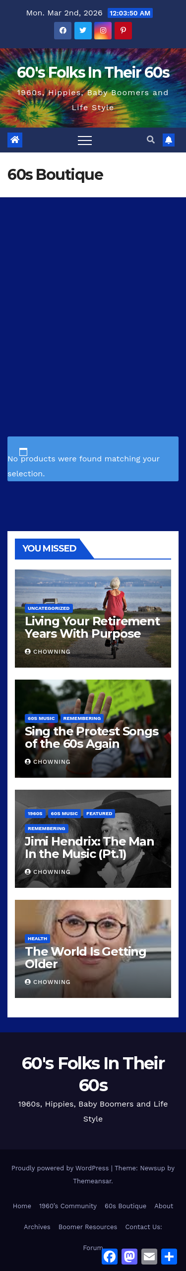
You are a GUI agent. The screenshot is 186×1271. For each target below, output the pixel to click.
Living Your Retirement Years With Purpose (92, 627)
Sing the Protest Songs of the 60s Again (91, 737)
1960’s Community (68, 1206)
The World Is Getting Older (85, 957)
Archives (37, 1227)
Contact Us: (143, 1227)
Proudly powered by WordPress (61, 1168)
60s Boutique (125, 1206)
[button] (151, 139)
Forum (93, 1248)
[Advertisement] (93, 295)
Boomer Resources (88, 1227)
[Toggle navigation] (84, 140)
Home (22, 1206)
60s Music (41, 718)
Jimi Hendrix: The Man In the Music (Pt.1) (89, 847)
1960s (35, 813)
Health (37, 938)
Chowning (48, 651)
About (163, 1206)
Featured (99, 813)
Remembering (82, 718)
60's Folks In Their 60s (93, 72)
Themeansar (92, 1181)
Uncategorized (49, 608)
